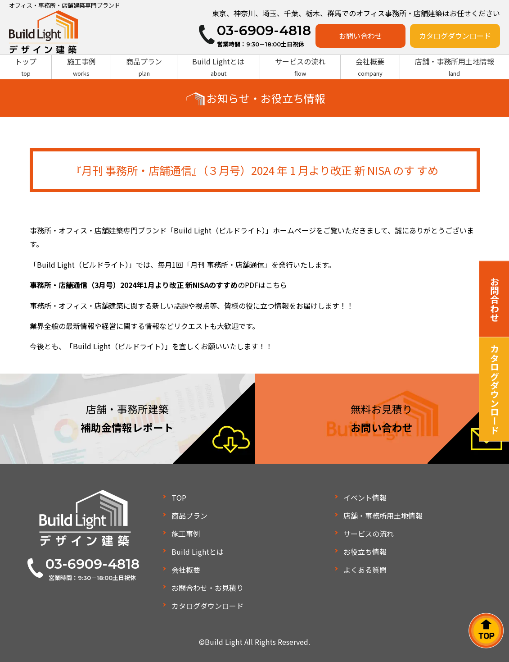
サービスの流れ (300, 67)
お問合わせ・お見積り (207, 587)
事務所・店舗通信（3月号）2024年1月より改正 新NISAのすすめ (134, 284)
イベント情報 (365, 497)
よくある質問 (365, 569)
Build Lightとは (218, 67)
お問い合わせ (360, 35)
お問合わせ (494, 298)
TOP (178, 497)
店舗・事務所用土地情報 (454, 67)
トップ (25, 67)
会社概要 (370, 67)
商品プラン (144, 67)
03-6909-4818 (92, 564)
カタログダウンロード (455, 35)
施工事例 (81, 67)
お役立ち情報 (365, 551)
